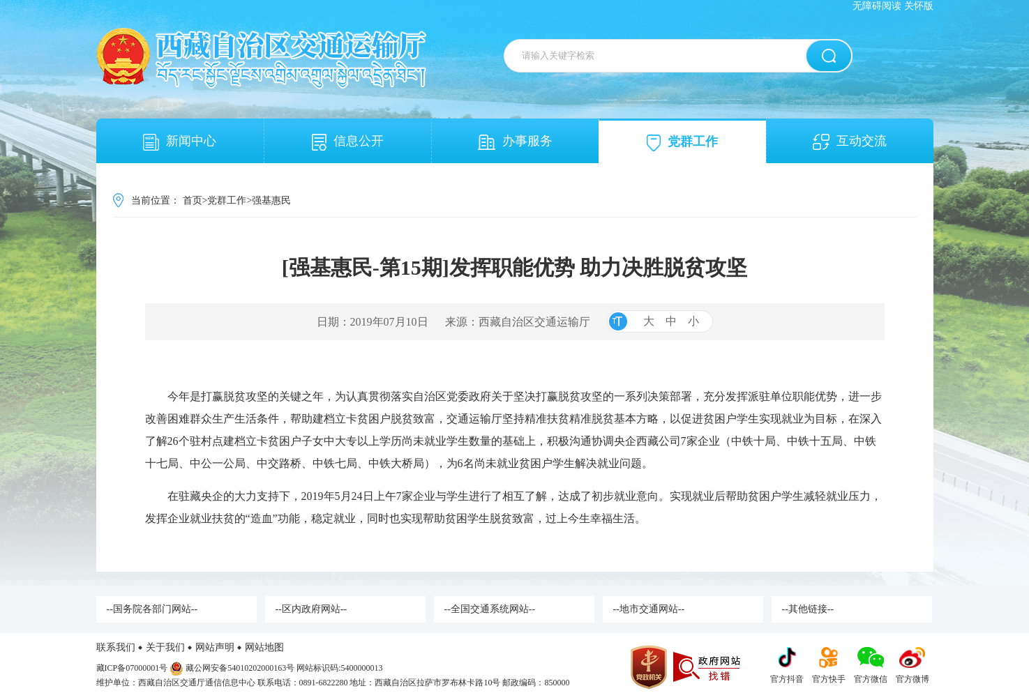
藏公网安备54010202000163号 (240, 668)
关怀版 (918, 6)
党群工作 (682, 143)
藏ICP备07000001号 (132, 668)
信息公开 (348, 142)
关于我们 (165, 647)
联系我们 (115, 647)
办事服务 (515, 142)
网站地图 (264, 647)
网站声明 (214, 647)
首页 (192, 200)
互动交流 (850, 142)
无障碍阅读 (877, 6)
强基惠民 (271, 200)
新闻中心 (179, 142)
